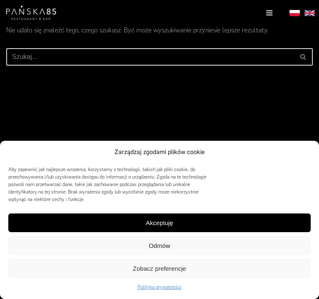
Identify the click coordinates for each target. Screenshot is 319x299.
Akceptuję (159, 222)
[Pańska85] (31, 13)
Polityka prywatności (159, 287)
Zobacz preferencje (159, 268)
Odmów (159, 245)
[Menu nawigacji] (269, 13)
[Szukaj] (150, 57)
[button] (306, 152)
